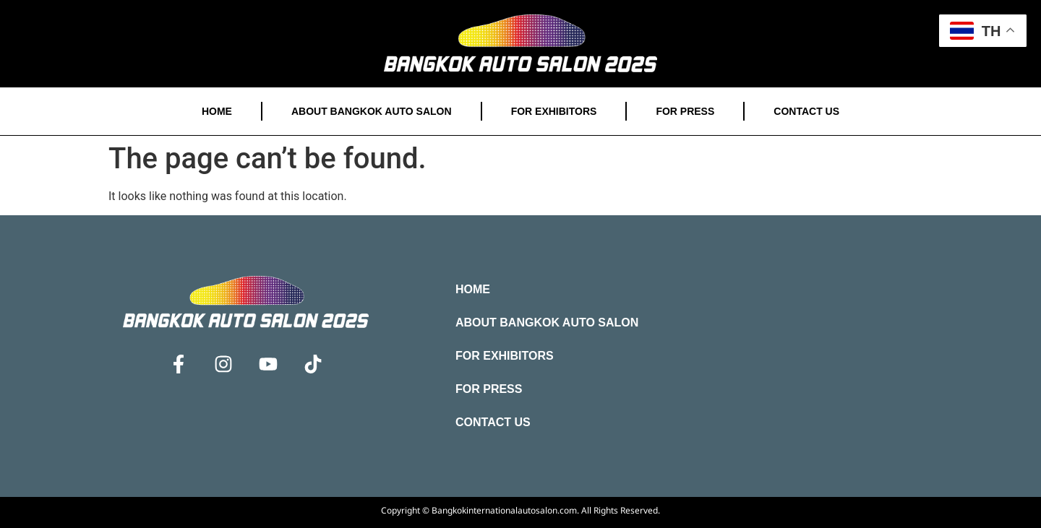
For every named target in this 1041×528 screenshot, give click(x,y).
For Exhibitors (554, 111)
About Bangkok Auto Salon (371, 111)
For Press (685, 111)
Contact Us (806, 111)
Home (217, 111)
